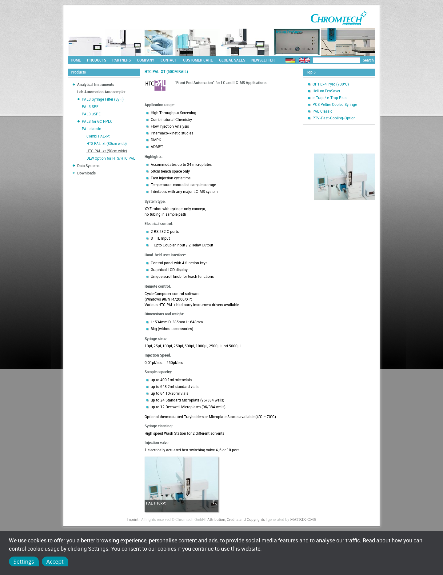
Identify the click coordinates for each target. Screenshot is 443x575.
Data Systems (88, 165)
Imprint (132, 519)
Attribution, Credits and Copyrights (236, 519)
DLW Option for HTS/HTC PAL (110, 158)
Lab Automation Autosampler (101, 91)
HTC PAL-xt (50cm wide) (106, 150)
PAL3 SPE (90, 106)
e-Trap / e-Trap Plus (329, 97)
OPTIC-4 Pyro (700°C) (331, 84)
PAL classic (91, 128)
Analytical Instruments (95, 84)
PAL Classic (322, 111)
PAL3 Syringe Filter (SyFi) (103, 99)
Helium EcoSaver (326, 90)
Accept (55, 561)
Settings (24, 561)
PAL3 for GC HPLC (97, 121)
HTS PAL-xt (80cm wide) (106, 143)
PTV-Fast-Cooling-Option (334, 117)
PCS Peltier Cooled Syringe (335, 104)
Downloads (86, 172)
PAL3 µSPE (91, 113)
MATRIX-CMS (303, 519)
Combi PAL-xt (98, 136)
